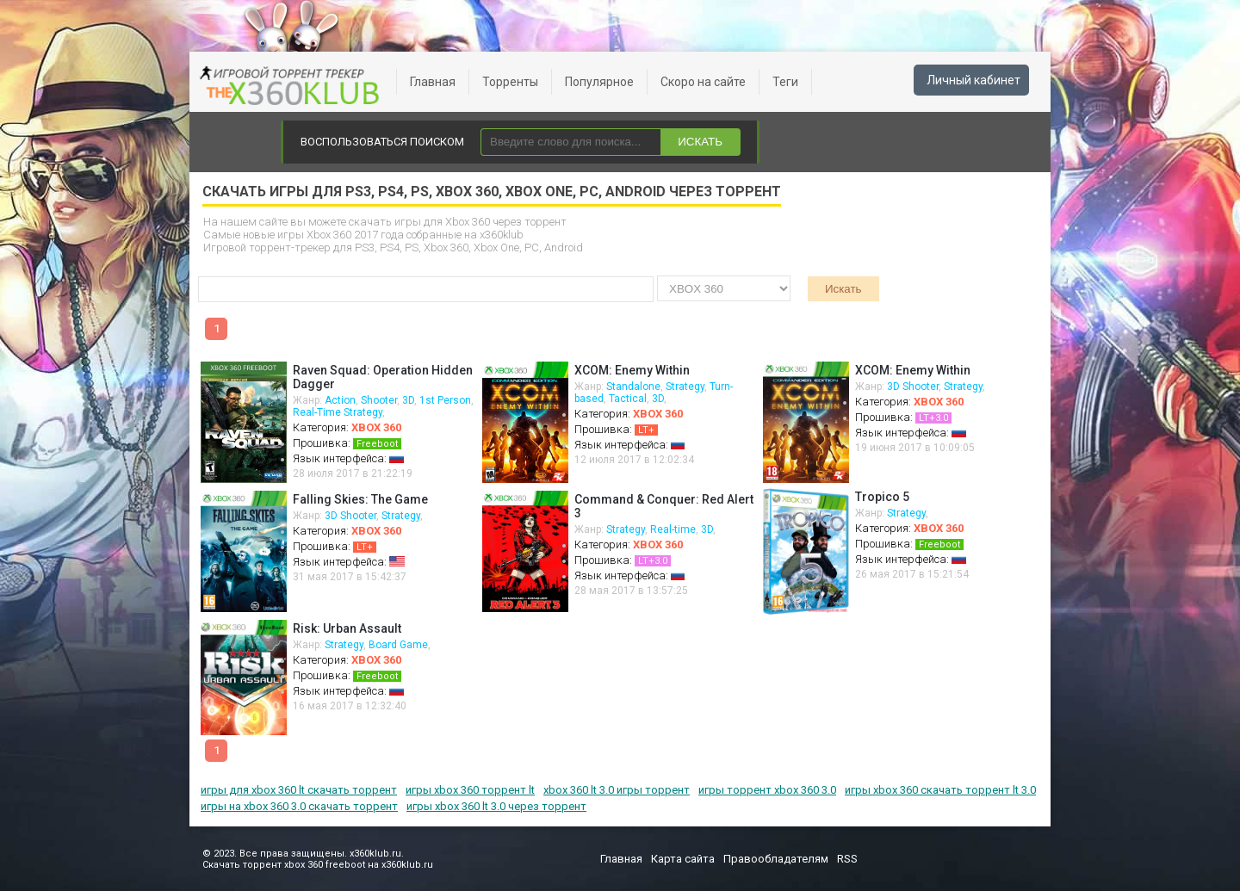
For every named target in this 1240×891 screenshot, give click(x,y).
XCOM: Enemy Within (632, 370)
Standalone (633, 387)
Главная (433, 82)
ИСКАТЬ (700, 141)
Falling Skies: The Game (360, 499)
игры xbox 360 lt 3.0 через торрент (496, 806)
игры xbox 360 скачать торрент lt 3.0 (940, 789)
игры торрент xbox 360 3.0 (767, 789)
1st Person (445, 400)
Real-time (673, 529)
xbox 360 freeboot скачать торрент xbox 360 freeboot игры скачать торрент (293, 86)
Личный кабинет (973, 80)
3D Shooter (913, 387)
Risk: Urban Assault (347, 628)
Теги (785, 82)
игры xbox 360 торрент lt (470, 789)
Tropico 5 (882, 497)
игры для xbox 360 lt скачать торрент (299, 789)
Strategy (685, 387)
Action (340, 400)
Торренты (510, 82)
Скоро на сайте (703, 82)
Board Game (398, 645)
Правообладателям (775, 858)
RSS (847, 858)
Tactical (628, 399)
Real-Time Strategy (337, 412)
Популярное (599, 82)
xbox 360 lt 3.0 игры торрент (616, 789)
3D (408, 400)
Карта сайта (683, 858)
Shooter (379, 400)
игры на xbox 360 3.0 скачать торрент (299, 806)
